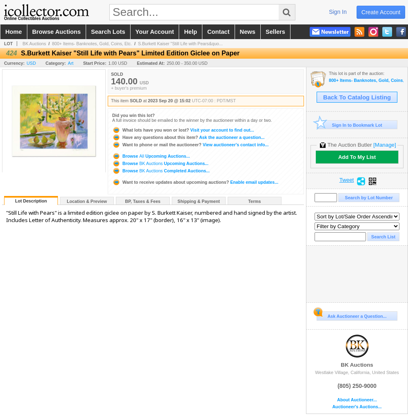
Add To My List (357, 157)
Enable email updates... (195, 182)
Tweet (346, 180)
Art (70, 63)
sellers (275, 32)
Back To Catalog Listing (357, 97)
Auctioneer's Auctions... (356, 407)
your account (154, 32)
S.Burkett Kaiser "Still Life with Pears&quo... (180, 43)
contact (218, 32)
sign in (338, 12)
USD (31, 63)
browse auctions (56, 32)
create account (381, 12)
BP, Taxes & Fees (143, 201)
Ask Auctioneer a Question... (351, 315)
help (190, 32)
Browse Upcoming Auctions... (151, 156)
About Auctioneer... (357, 400)
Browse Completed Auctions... (161, 170)
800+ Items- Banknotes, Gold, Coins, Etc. (92, 43)
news (247, 32)
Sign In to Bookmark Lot (349, 125)
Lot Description (31, 200)
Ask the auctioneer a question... (188, 137)
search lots (108, 32)
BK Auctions (34, 43)
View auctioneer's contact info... (190, 144)
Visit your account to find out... (183, 130)
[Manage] (384, 145)
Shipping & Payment (198, 201)
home (13, 32)
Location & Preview (87, 201)
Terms (254, 201)
